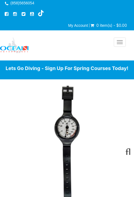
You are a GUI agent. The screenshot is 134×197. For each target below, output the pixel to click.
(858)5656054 (22, 3)
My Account (78, 25)
